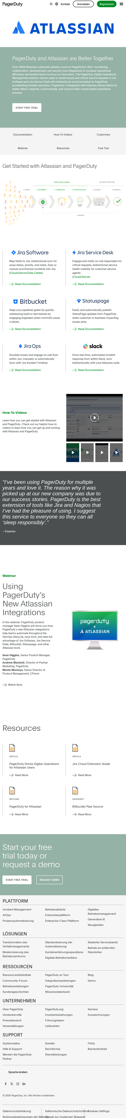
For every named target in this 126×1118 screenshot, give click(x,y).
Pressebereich (12, 1020)
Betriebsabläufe (55, 909)
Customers (103, 134)
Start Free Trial (27, 107)
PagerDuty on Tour (57, 975)
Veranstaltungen (13, 1026)
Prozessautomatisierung (18, 921)
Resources (63, 148)
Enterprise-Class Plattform (62, 921)
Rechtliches (52, 1049)
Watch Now (15, 684)
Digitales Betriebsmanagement (102, 911)
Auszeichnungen (99, 1015)
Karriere (93, 1009)
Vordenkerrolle (12, 1015)
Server (22, 272)
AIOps (7, 915)
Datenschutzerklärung (17, 1111)
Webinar (23, 148)
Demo (92, 980)
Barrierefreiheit (97, 1049)
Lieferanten (52, 1026)
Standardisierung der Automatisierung (58, 944)
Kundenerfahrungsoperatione (63, 952)
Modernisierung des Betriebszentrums (16, 954)
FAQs (91, 1043)
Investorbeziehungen (59, 1015)
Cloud (14, 272)
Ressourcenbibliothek (17, 975)
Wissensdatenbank (57, 992)
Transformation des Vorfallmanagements (16, 944)
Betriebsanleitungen (16, 986)
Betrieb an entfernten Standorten (101, 950)
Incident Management (17, 909)
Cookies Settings (99, 1111)
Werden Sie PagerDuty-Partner (18, 1056)
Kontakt (65, 4)
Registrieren (107, 4)
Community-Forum (15, 980)
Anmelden (83, 4)
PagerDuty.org (54, 1009)
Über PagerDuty (13, 1009)
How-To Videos (63, 134)
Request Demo (49, 879)
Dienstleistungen (56, 1054)
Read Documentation (28, 284)
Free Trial (103, 148)
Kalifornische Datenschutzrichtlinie (63, 1111)
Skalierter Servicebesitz (103, 942)
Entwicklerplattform (57, 915)
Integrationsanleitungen (60, 980)
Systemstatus (11, 1043)
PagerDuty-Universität (59, 986)
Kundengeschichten (16, 992)
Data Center (35, 272)
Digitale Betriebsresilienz (61, 958)
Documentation (22, 134)
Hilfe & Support (12, 1049)
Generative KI (96, 919)
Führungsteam (54, 1020)
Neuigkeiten (96, 925)
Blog (91, 975)
